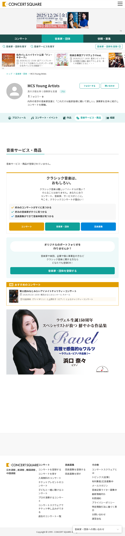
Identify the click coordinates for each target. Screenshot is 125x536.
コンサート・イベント (44, 117)
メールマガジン (100, 485)
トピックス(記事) (101, 477)
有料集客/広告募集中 (102, 481)
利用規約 (96, 498)
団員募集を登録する (75, 469)
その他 (95, 464)
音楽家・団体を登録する (62, 271)
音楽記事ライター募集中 (104, 489)
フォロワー (35, 96)
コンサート (20, 39)
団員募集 (98, 226)
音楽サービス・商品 (88, 117)
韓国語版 (30, 469)
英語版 (20, 469)
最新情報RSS (98, 494)
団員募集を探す (73, 473)
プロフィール (17, 117)
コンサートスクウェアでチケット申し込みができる (50, 508)
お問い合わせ (99, 514)
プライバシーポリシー (103, 502)
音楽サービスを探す (42, 46)
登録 (109, 46)
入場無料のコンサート (49, 478)
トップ (9, 73)
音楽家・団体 (62, 39)
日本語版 (10, 469)
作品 (67, 117)
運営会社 (96, 518)
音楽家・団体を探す (14, 46)
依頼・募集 (104, 39)
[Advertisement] (65, 136)
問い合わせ (110, 85)
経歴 (110, 117)
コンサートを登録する (49, 469)
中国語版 (10, 473)
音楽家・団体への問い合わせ (89, 529)
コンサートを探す (47, 473)
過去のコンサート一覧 (49, 516)
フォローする (89, 85)
